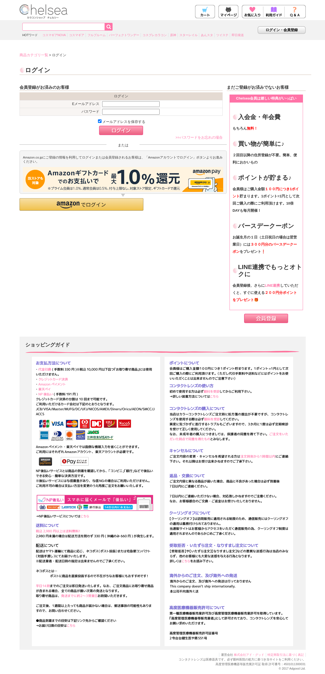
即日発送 (238, 35)
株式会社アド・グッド (249, 654)
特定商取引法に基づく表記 (285, 654)
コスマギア (76, 35)
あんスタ (207, 35)
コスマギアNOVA (54, 35)
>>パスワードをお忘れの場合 (199, 137)
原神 (173, 35)
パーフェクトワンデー (124, 35)
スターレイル (188, 35)
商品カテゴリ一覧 (34, 55)
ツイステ (222, 35)
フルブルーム (97, 35)
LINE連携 (272, 285)
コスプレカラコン (155, 35)
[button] (81, 204)
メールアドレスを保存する (121, 122)
